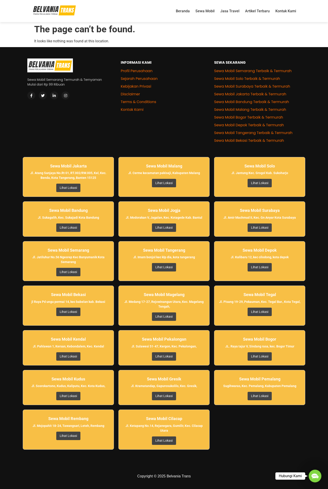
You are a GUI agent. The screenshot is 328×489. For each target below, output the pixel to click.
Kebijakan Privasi (136, 86)
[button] (315, 476)
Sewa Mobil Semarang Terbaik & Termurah (253, 70)
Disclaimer (130, 94)
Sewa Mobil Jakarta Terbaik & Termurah (250, 94)
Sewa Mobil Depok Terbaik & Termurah (249, 125)
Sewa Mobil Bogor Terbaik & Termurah (248, 117)
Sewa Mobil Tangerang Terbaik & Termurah (253, 132)
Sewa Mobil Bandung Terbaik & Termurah (251, 101)
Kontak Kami (285, 11)
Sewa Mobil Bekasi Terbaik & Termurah (249, 140)
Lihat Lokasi (68, 188)
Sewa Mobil (205, 11)
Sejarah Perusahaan (139, 78)
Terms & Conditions (138, 101)
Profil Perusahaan (137, 70)
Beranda (183, 11)
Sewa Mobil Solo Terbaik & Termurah (247, 78)
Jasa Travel (229, 11)
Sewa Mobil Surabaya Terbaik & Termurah (252, 86)
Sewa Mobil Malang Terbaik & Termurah (250, 109)
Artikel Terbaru (257, 11)
